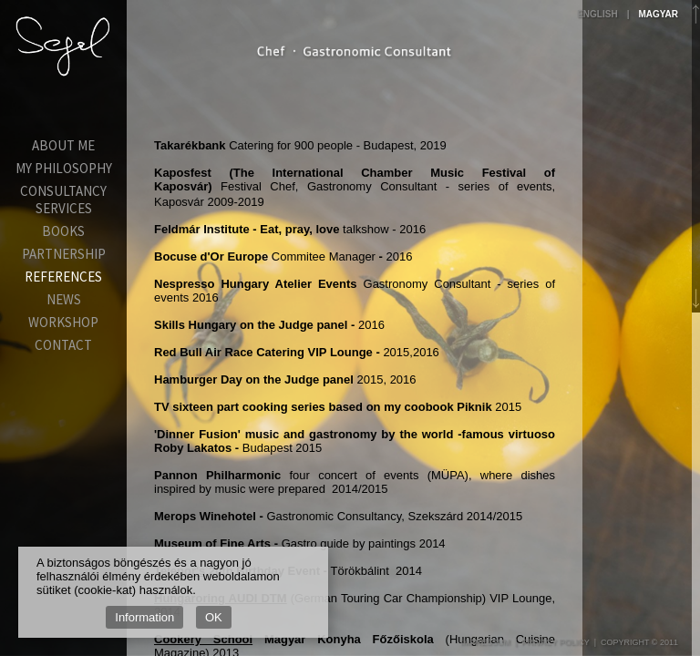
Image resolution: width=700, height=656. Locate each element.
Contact (63, 345)
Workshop (63, 322)
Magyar (658, 14)
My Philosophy (63, 168)
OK (213, 617)
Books (63, 231)
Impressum (486, 642)
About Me (63, 145)
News (63, 299)
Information (144, 617)
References (63, 276)
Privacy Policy (555, 642)
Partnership (64, 253)
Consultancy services (63, 199)
